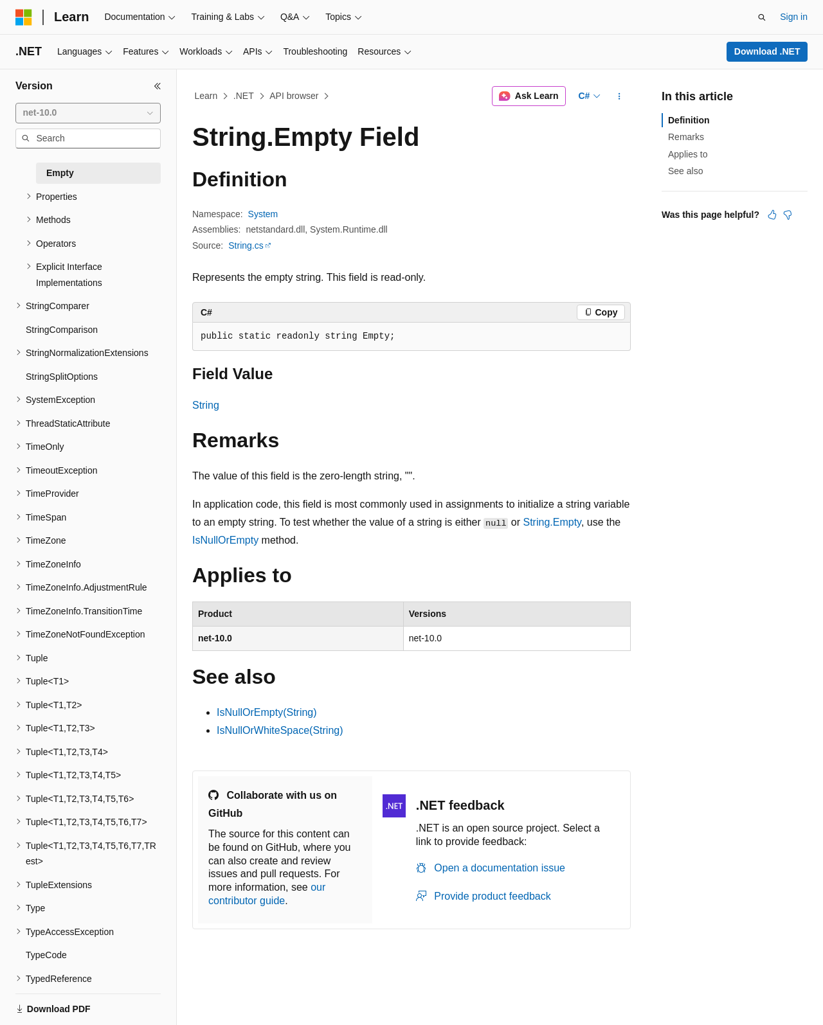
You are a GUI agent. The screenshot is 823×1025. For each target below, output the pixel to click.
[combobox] (88, 113)
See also (685, 171)
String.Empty (552, 522)
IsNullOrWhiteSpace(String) (280, 730)
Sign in (794, 17)
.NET (243, 96)
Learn (206, 96)
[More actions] (619, 96)
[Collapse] (157, 86)
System (263, 214)
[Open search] (762, 17)
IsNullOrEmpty (225, 540)
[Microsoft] (23, 17)
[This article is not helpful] (787, 214)
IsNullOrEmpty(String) (267, 712)
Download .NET (767, 51)
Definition (689, 120)
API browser (293, 96)
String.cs (245, 245)
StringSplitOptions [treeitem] (62, 376)
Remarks (686, 137)
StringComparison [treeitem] (62, 330)
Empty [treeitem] (60, 173)
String (205, 405)
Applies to (687, 154)
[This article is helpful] (772, 214)
